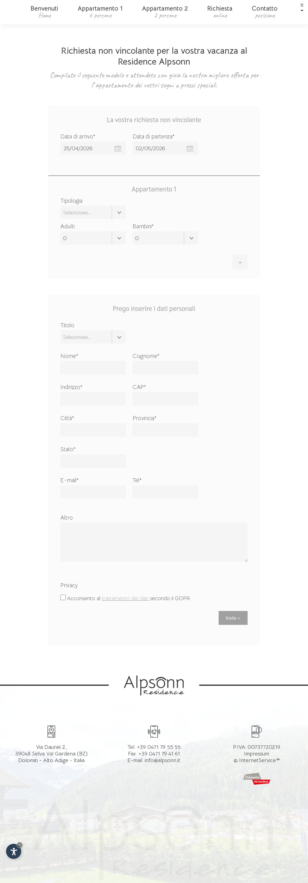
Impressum (256, 753)
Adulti (67, 226)
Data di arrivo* (77, 136)
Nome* (69, 356)
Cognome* (146, 356)
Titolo (67, 325)
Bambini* (143, 226)
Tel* (137, 480)
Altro (66, 517)
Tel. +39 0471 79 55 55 (154, 746)
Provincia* (144, 418)
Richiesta (220, 12)
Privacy (69, 585)
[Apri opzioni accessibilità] (13, 851)
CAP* (139, 387)
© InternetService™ (256, 760)
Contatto (265, 12)
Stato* (67, 449)
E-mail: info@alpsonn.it (153, 760)
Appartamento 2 (165, 12)
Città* (67, 418)
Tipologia (71, 200)
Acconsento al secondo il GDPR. (129, 598)
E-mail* (69, 480)
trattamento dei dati (126, 598)
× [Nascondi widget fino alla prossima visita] (19, 845)
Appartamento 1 (100, 12)
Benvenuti (44, 12)
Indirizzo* (71, 387)
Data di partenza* (154, 136)
